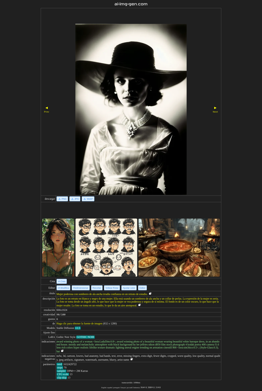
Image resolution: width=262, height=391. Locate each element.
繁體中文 (151, 387)
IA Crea (61, 281)
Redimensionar (80, 288)
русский (130, 387)
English (103, 387)
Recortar (97, 288)
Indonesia (136, 387)
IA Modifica (63, 288)
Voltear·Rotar (111, 288)
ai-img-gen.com (131, 4)
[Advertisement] (125, 16)
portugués (116, 387)
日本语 (158, 387)
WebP (88, 198)
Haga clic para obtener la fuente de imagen (79, 323)
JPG (75, 198)
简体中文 (144, 387)
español (109, 387)
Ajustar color (129, 288)
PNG (62, 198)
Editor (142, 288)
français (123, 387)
